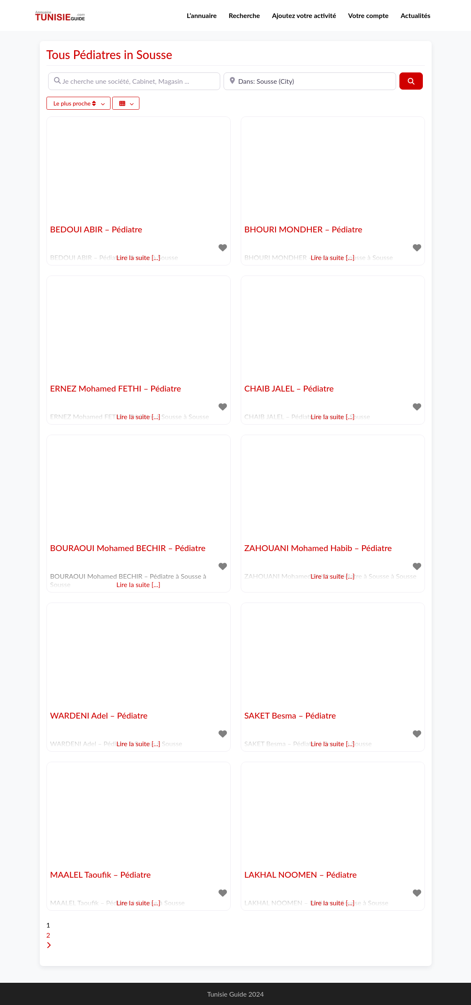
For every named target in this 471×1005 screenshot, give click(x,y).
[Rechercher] (411, 80)
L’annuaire (202, 15)
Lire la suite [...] (138, 584)
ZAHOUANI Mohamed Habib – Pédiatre (318, 548)
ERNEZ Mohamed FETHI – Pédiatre (115, 388)
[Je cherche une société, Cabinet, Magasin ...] (134, 81)
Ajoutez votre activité (304, 15)
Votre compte (368, 15)
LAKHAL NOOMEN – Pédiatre (301, 874)
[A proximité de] (310, 81)
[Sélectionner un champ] (126, 103)
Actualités (415, 15)
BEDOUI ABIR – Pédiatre (96, 229)
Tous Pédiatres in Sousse (109, 54)
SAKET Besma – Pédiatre (290, 715)
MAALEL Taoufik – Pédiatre (100, 874)
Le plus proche (76, 103)
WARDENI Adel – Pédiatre (99, 715)
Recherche (244, 15)
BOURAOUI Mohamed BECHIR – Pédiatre (128, 548)
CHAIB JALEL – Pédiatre (289, 388)
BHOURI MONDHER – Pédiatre (304, 229)
